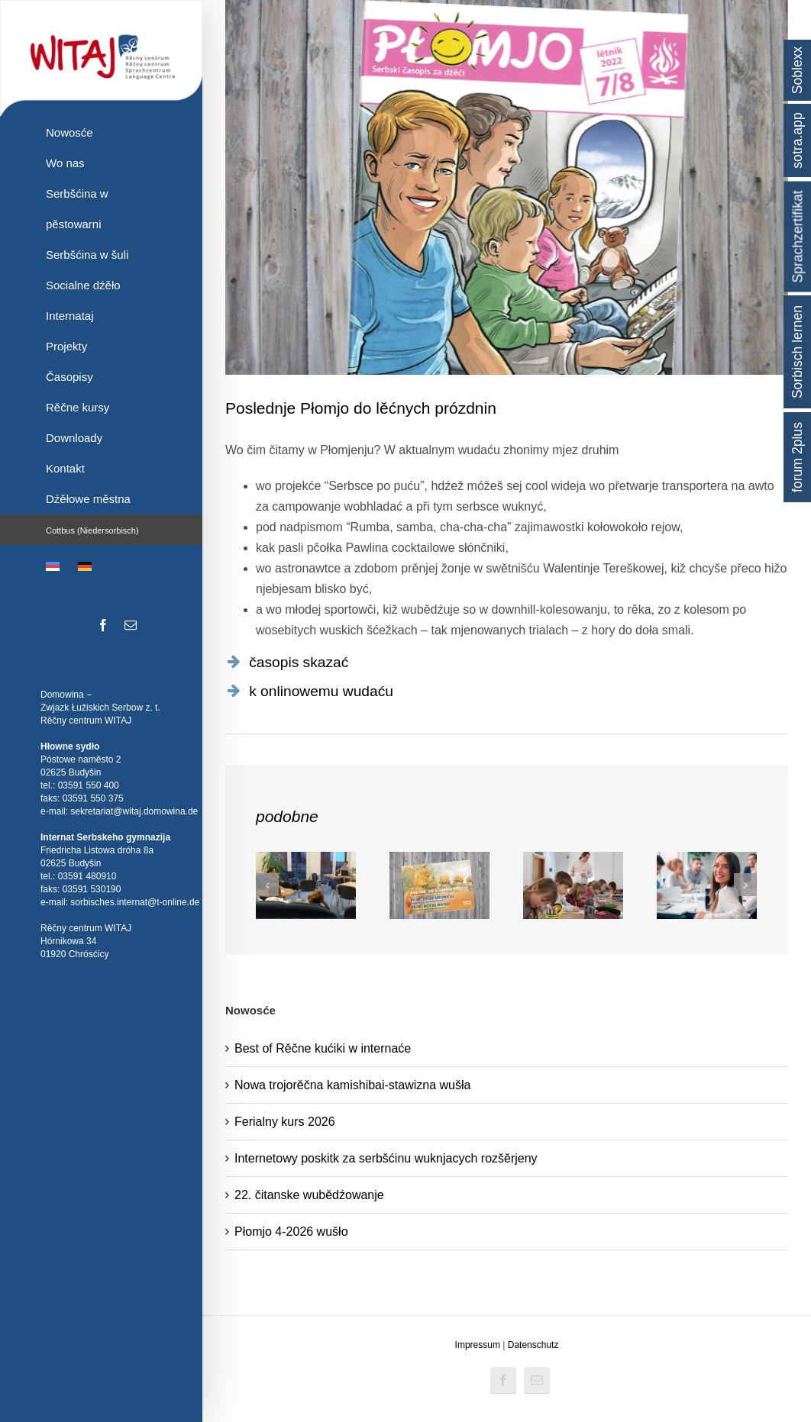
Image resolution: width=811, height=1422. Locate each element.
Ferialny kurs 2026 (284, 1121)
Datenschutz (533, 1345)
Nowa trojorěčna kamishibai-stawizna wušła (352, 1085)
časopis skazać (298, 662)
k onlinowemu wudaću (321, 691)
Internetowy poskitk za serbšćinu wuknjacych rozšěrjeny (386, 1158)
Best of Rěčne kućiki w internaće (322, 1048)
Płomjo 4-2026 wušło (291, 1231)
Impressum (477, 1345)
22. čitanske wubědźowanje (309, 1194)
